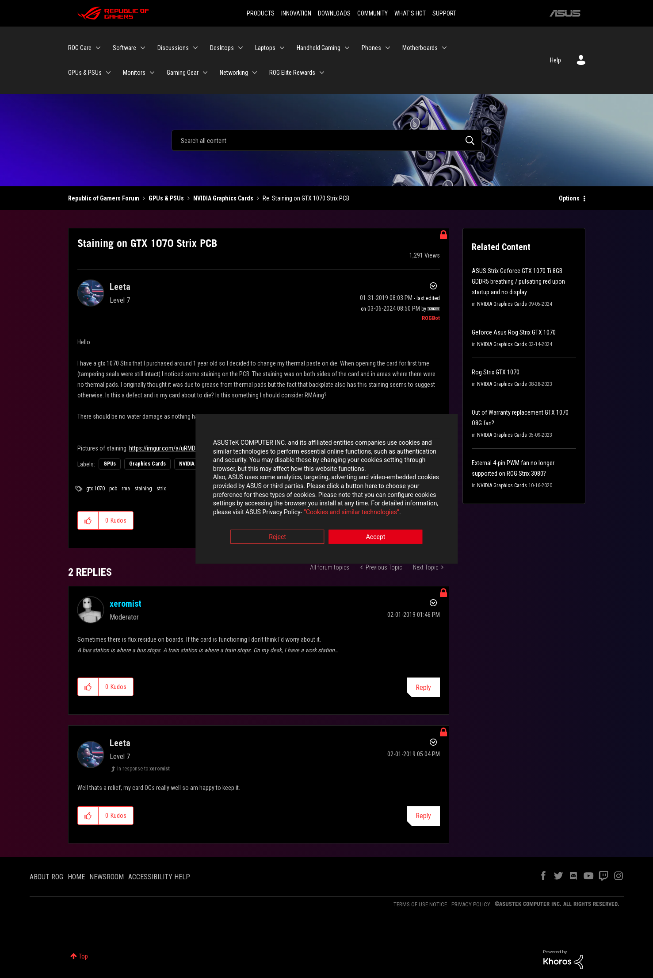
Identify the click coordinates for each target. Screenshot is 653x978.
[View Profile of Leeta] (120, 286)
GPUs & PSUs (166, 198)
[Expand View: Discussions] (195, 48)
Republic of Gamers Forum (103, 198)
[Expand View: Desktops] (240, 48)
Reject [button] (277, 538)
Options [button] (569, 198)
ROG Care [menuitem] (80, 47)
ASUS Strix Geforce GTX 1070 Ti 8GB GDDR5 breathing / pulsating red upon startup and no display (518, 281)
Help (555, 60)
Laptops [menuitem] (265, 47)
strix (161, 488)
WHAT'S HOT (410, 13)
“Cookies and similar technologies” (268, 512)
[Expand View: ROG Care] (98, 48)
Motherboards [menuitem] (420, 47)
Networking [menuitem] (234, 72)
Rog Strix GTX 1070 (495, 372)
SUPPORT (444, 13)
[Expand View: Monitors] (152, 72)
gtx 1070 (95, 488)
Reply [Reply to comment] (423, 687)
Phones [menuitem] (371, 47)
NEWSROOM (106, 877)
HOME (76, 877)
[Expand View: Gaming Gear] (205, 72)
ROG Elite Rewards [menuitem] (292, 72)
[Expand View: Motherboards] (444, 48)
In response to (143, 769)
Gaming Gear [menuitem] (183, 72)
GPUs (109, 464)
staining (143, 488)
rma (126, 488)
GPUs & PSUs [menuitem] (85, 72)
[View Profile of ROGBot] (431, 318)
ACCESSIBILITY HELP (159, 877)
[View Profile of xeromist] (125, 603)
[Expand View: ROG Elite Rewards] (321, 72)
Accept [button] (376, 538)
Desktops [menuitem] (222, 47)
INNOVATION (296, 13)
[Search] (327, 140)
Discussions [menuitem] (173, 47)
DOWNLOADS (334, 13)
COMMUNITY (372, 13)
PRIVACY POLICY (470, 904)
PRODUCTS (261, 13)
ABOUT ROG (46, 877)
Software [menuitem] (124, 47)
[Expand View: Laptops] (282, 48)
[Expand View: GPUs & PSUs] (108, 72)
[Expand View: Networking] (254, 72)
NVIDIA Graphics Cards (223, 198)
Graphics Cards (147, 464)
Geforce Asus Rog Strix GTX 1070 (514, 332)
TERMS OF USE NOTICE (420, 904)
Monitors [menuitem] (134, 72)
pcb (113, 488)
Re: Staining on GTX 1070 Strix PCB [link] (306, 198)
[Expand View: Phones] (387, 48)
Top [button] (83, 956)
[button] (88, 520)
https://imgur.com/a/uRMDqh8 (167, 448)
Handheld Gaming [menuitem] (318, 47)
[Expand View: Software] (142, 48)
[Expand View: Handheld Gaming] (347, 48)
